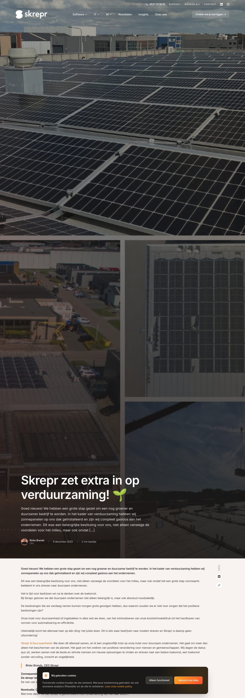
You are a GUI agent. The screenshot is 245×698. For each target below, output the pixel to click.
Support (175, 4)
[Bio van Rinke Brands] (32, 541)
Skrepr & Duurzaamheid (36, 643)
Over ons (161, 14)
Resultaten (125, 14)
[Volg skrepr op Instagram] (228, 4)
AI (109, 14)
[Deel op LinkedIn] (219, 576)
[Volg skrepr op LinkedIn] (221, 4)
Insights (144, 14)
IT (96, 14)
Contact (210, 4)
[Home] (31, 14)
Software (80, 14)
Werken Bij (192, 4)
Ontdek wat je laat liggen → (210, 14)
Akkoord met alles (188, 680)
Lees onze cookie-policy (118, 686)
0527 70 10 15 (155, 4)
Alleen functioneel (159, 680)
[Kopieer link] (219, 585)
